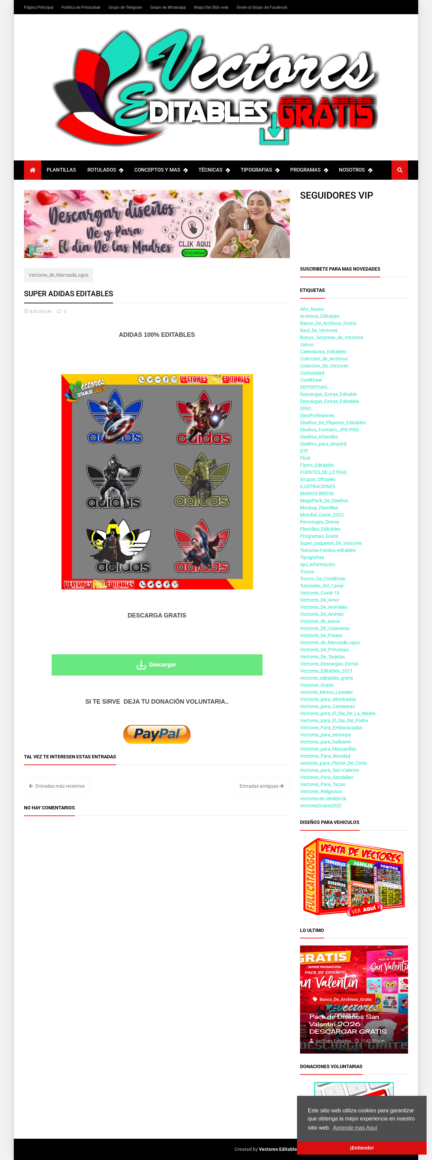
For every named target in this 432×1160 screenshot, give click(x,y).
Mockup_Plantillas (319, 507)
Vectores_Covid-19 (319, 593)
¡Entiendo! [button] (362, 1148)
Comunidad (312, 373)
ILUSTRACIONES (317, 486)
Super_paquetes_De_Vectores (331, 543)
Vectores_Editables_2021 (326, 671)
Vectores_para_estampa (325, 734)
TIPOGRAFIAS (260, 170)
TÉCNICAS (214, 170)
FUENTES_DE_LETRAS (323, 472)
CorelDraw (311, 380)
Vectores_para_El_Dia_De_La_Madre (337, 713)
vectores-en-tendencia (323, 798)
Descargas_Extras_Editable (328, 394)
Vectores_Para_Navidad (325, 756)
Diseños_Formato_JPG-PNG (329, 429)
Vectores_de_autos (320, 621)
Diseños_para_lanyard (323, 444)
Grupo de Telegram (125, 7)
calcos (307, 344)
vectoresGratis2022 (321, 805)
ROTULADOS (105, 170)
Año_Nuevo (312, 309)
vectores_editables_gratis (326, 678)
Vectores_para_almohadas (328, 699)
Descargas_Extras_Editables (329, 401)
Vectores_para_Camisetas (327, 706)
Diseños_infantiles (319, 436)
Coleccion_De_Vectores (324, 366)
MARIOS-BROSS (317, 493)
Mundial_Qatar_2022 (322, 515)
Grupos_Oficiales (317, 479)
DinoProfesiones (317, 415)
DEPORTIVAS (313, 387)
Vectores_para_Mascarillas (328, 749)
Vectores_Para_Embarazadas (331, 727)
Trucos (307, 571)
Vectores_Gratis (316, 685)
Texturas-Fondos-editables (328, 550)
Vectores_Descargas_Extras (329, 663)
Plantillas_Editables (320, 529)
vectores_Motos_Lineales (326, 692)
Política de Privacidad (81, 7)
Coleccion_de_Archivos (324, 358)
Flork (305, 458)
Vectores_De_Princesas (324, 649)
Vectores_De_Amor (320, 600)
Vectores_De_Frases (321, 635)
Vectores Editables (279, 1149)
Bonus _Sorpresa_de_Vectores (331, 337)
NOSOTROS (355, 170)
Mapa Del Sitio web (212, 7)
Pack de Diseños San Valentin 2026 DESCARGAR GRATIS (348, 1024)
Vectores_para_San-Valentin (329, 770)
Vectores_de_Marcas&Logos (58, 275)
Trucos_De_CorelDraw (323, 578)
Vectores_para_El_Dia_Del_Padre (334, 720)
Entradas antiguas (262, 786)
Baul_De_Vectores (319, 330)
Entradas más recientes (57, 786)
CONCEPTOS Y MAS (160, 170)
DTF (304, 451)
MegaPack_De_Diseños (324, 500)
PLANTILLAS (61, 170)
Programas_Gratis (319, 536)
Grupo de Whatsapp (168, 7)
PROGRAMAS (309, 170)
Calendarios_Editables (323, 351)
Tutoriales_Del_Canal (321, 585)
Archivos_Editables (320, 316)
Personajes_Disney (319, 522)
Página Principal (39, 7)
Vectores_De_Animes (322, 614)
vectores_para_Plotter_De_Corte (333, 763)
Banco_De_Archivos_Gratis (328, 323)
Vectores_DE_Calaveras (324, 628)
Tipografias (312, 557)
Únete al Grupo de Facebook (262, 7)
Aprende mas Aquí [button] (355, 1128)
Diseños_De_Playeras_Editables (333, 422)
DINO (305, 408)
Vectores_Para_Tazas (322, 784)
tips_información (317, 564)
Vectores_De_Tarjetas (322, 656)
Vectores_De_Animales (323, 607)
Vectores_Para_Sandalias (326, 777)
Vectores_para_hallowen (325, 742)
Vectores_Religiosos (321, 791)
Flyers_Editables (317, 465)
